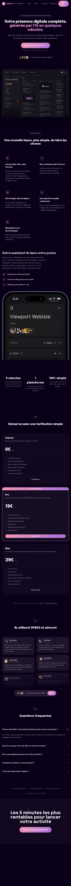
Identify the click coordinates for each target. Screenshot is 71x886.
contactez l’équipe (51, 603)
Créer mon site (63, 4)
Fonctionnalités (17, 3)
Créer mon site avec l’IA (35, 46)
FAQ (36, 3)
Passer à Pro (35, 536)
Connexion (53, 3)
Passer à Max (35, 590)
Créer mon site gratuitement (35, 830)
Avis (29, 3)
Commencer (35, 479)
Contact (44, 3)
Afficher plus (51, 693)
